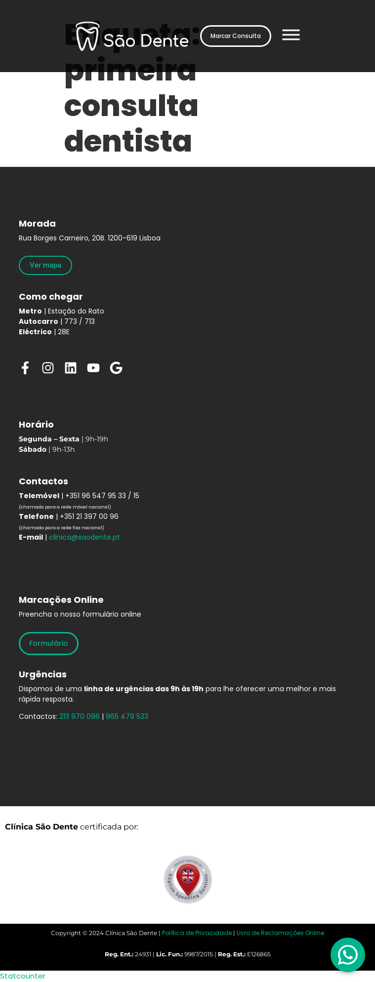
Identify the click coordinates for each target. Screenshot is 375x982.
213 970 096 (79, 716)
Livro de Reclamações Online (280, 933)
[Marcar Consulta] (235, 36)
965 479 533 (127, 716)
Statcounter (22, 976)
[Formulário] (49, 643)
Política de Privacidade (197, 933)
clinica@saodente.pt (84, 537)
